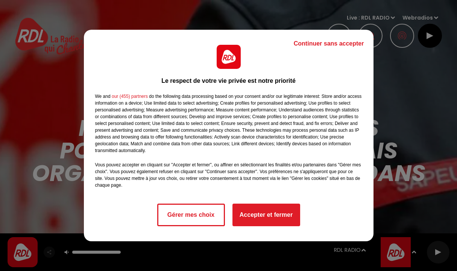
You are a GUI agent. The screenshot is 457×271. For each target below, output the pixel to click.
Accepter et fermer (266, 215)
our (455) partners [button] (130, 96)
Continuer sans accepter (329, 43)
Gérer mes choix (190, 215)
